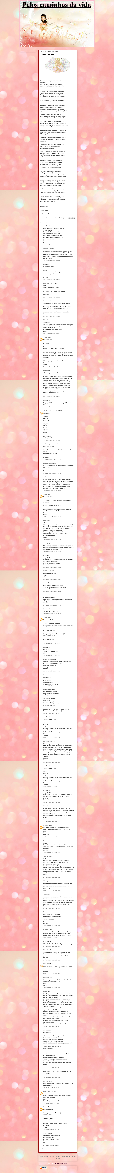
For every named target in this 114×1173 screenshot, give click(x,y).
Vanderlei (45, 856)
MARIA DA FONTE (48, 571)
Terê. (44, 543)
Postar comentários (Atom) (60, 1163)
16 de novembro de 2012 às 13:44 (52, 517)
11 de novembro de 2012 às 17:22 (52, 459)
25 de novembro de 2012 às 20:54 (52, 591)
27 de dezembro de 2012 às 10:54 (51, 891)
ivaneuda (45, 941)
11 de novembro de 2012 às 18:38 (52, 473)
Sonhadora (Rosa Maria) (49, 444)
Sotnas (45, 370)
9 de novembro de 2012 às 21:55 (51, 440)
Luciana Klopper (47, 463)
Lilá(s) (45, 400)
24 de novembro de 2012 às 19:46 (52, 567)
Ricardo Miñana (47, 659)
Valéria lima (46, 963)
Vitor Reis (45, 595)
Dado (44, 477)
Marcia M (46, 608)
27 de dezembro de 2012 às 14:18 (51, 925)
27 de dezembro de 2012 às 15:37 (51, 937)
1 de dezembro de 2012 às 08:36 (51, 643)
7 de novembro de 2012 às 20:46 (51, 407)
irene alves (46, 912)
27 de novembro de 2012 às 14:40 (52, 605)
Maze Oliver (46, 950)
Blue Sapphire (47, 880)
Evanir (45, 991)
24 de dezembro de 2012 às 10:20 (51, 837)
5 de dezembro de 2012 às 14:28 (51, 671)
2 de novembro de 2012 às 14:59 (51, 297)
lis (43, 840)
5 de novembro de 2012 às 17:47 (51, 396)
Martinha (45, 1081)
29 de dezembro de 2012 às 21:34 (51, 974)
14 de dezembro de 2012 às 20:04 (51, 713)
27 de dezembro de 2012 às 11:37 (51, 908)
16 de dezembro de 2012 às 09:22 (51, 762)
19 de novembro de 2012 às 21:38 (52, 539)
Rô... (44, 264)
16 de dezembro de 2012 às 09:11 (51, 737)
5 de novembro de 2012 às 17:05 (51, 367)
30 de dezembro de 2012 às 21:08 (51, 1026)
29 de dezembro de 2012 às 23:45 (51, 987)
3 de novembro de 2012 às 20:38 (51, 333)
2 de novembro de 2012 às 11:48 (51, 260)
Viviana (45, 337)
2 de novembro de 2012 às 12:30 (51, 279)
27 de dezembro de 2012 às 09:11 (51, 877)
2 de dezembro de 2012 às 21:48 (51, 655)
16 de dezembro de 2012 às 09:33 (51, 786)
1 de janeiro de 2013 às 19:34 (51, 1087)
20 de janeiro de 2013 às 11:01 (51, 1145)
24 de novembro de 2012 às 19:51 (52, 579)
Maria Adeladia (47, 300)
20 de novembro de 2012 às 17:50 (52, 551)
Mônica (45, 583)
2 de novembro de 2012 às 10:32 (51, 245)
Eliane (45, 320)
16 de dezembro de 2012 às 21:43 (51, 802)
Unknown (45, 825)
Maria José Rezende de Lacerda (51, 806)
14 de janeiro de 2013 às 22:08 (51, 1129)
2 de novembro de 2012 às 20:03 (51, 316)
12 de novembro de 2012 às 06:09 (52, 490)
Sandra (45, 520)
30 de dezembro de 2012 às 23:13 (51, 1077)
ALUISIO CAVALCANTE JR (51, 410)
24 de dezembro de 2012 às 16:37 (51, 852)
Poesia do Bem (47, 248)
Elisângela (46, 929)
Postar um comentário (47, 1148)
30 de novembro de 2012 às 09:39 (52, 613)
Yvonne (45, 894)
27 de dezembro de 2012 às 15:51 (51, 946)
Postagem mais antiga (69, 1156)
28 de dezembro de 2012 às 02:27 (51, 960)
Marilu (45, 674)
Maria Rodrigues (47, 741)
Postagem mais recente (47, 1156)
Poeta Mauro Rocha (48, 283)
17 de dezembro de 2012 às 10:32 (51, 821)
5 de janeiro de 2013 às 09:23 (51, 1103)
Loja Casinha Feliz (48, 1091)
